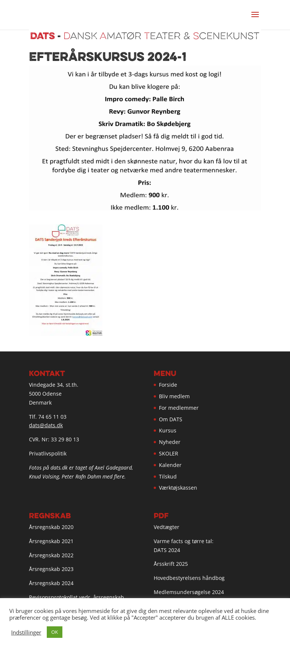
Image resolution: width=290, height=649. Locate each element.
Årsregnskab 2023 (51, 568)
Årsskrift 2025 (171, 563)
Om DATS (170, 419)
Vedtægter (166, 526)
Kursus (167, 430)
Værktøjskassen (178, 487)
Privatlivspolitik (47, 453)
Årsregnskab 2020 (51, 526)
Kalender (170, 464)
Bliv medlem (174, 396)
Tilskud (168, 476)
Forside (168, 384)
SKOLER (168, 453)
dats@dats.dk (46, 425)
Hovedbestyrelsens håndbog (189, 577)
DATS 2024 (167, 550)
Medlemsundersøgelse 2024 (189, 592)
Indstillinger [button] (26, 632)
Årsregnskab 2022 (51, 555)
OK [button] (54, 632)
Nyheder (169, 441)
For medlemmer (179, 407)
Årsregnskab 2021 (51, 541)
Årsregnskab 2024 (51, 583)
